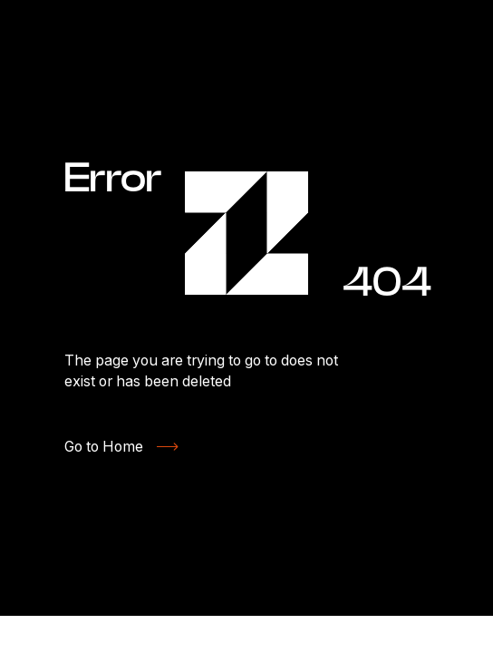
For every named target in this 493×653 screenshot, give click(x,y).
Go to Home (103, 446)
